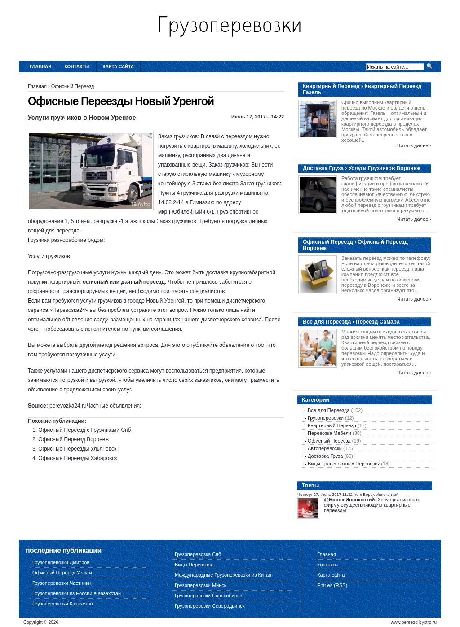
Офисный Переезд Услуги (62, 572)
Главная (41, 66)
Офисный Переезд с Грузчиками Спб (84, 430)
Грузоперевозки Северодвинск (210, 606)
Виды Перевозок (194, 564)
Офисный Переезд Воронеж (73, 439)
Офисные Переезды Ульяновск (77, 449)
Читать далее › (414, 145)
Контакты (77, 66)
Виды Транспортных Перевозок (344, 463)
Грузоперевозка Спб (198, 554)
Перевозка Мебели (329, 433)
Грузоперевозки (326, 418)
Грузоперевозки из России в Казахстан (76, 593)
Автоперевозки (325, 448)
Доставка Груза (325, 456)
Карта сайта (118, 66)
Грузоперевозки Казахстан (62, 603)
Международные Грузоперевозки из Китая (223, 575)
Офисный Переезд (72, 86)
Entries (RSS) (332, 585)
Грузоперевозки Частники (61, 583)
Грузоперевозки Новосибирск (208, 595)
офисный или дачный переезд (124, 282)
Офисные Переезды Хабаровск (77, 458)
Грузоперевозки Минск (200, 585)
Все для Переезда (328, 410)
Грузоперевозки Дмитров (60, 562)
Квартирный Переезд (332, 425)
